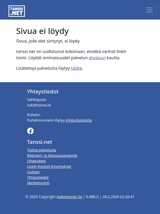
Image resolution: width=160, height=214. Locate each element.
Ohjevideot (36, 160)
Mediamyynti (38, 182)
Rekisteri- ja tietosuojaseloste (52, 155)
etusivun (97, 58)
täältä (76, 68)
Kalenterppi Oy (69, 196)
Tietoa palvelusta (41, 149)
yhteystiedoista (79, 120)
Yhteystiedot (38, 177)
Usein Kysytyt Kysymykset (49, 166)
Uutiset (33, 171)
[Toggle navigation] (149, 10)
